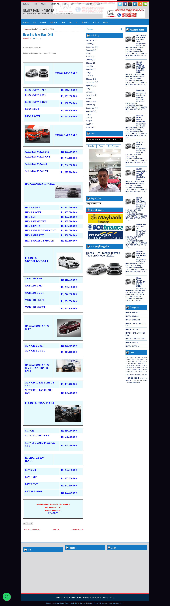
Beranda (26, 4)
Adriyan (56, 603)
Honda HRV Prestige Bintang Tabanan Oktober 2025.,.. (103, 254)
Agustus (89, 50)
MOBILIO (43, 4)
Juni (87, 66)
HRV (79, 4)
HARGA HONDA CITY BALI (135, 339)
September (90, 40)
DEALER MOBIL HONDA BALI (40, 10)
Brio (131, 357)
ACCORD (105, 22)
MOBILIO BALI (131, 380)
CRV (72, 4)
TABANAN (136, 382)
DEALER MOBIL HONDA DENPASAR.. (141, 119)
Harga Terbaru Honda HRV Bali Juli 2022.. (140, 282)
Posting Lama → (77, 529)
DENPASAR (140, 359)
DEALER (137, 357)
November (90, 95)
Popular (91, 146)
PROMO (139, 380)
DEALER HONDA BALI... (139, 144)
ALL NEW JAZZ (55, 4)
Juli (87, 73)
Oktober (89, 63)
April (88, 124)
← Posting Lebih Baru (32, 529)
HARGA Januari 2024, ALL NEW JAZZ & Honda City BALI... (141, 174)
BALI (127, 357)
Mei (87, 53)
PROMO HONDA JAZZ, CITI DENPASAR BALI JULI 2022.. (140, 67)
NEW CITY (99, 4)
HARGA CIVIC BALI (133, 320)
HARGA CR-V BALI (132, 329)
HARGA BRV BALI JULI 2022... (141, 227)
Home (26, 29)
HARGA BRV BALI (132, 316)
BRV (65, 4)
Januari (89, 44)
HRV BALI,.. (140, 91)
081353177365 (108, 597)
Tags (101, 146)
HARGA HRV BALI (132, 342)
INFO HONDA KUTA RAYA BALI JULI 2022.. (141, 38)
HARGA (128, 362)
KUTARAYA (143, 378)
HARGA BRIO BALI (132, 312)
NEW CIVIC (88, 4)
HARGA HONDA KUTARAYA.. (141, 200)
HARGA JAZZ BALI (133, 346)
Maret (88, 56)
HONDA (144, 375)
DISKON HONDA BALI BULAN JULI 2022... (141, 254)
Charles (82, 603)
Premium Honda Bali (93, 603)
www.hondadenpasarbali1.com (113, 603)
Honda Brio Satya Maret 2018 (38, 34)
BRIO (35, 4)
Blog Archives (113, 146)
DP (146, 359)
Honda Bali (27, 39)
